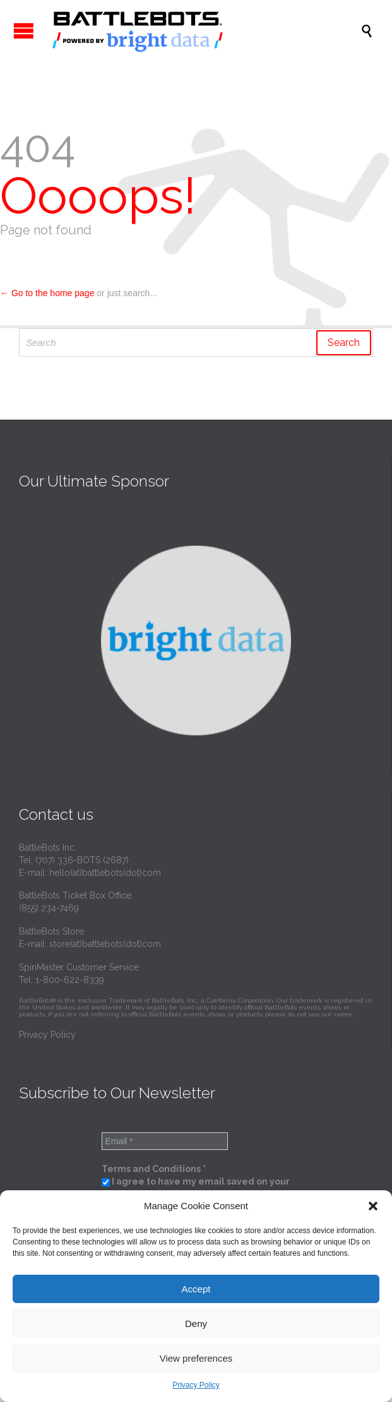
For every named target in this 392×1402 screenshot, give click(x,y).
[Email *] (165, 1141)
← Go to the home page (47, 293)
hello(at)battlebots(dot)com (105, 873)
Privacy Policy (196, 1385)
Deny (196, 1323)
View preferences (196, 1358)
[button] (373, 1206)
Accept (196, 1289)
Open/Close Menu (23, 31)
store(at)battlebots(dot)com (105, 944)
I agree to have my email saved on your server (196, 1187)
